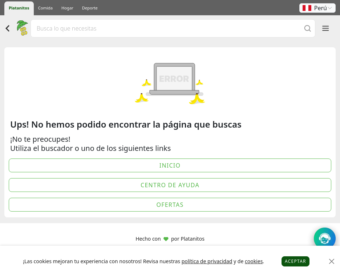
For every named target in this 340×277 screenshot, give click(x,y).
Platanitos (19, 8)
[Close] (332, 261)
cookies (254, 261)
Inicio (170, 165)
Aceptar (295, 261)
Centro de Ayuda (170, 185)
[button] (317, 8)
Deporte (90, 8)
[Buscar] (307, 28)
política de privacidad (207, 261)
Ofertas (169, 205)
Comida (45, 8)
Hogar (67, 8)
